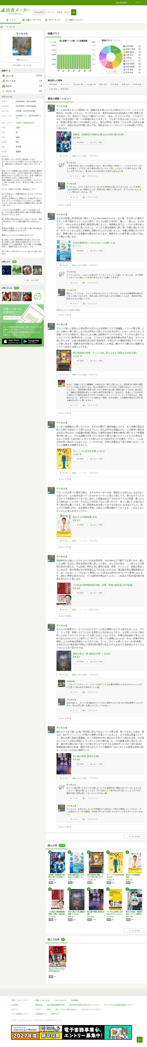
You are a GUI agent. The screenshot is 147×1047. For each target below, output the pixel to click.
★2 (83, 304)
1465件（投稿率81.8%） (25, 123)
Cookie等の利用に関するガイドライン (84, 1005)
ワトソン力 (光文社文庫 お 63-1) (89, 451)
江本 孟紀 (53, 89)
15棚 (17, 128)
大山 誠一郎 (78, 84)
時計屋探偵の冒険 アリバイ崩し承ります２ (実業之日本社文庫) (104, 353)
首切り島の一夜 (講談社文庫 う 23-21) (91, 653)
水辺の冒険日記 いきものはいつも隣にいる (94, 243)
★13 (74, 541)
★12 (74, 265)
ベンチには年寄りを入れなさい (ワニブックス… (115, 914)
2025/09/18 (93, 778)
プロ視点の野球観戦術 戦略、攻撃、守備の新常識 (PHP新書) (103, 585)
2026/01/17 (93, 265)
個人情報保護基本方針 (56, 1005)
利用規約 (74, 1000)
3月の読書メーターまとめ (22, 65)
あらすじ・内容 (96, 142)
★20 (74, 156)
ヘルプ (38, 1009)
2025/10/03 (93, 610)
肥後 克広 (103, 84)
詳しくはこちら (12, 317)
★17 (74, 675)
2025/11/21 (93, 375)
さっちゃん (71, 162)
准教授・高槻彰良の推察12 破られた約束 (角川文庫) (98, 134)
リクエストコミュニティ (90, 1009)
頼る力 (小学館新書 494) (85, 517)
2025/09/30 (93, 675)
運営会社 (38, 1005)
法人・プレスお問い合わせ (65, 1009)
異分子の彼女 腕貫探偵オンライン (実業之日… (134, 914)
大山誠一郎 (91, 84)
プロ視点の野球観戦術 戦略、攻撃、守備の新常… (57, 914)
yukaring (71, 681)
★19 (74, 473)
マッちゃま (61, 106)
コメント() (81, 156)
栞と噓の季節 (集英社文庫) (86, 756)
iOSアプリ (55, 1014)
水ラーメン (65, 84)
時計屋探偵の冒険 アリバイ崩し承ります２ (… (95, 877)
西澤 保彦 (64, 89)
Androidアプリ (41, 1014)
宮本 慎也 (115, 84)
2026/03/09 (93, 156)
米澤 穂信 (137, 84)
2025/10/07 (93, 541)
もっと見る (111, 72)
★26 (74, 778)
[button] (73, 12)
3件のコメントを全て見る (68, 310)
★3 (83, 176)
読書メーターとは (42, 1000)
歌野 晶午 (126, 84)
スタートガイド (60, 1000)
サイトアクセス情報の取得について (118, 1005)
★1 (83, 197)
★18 (74, 375)
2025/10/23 (93, 473)
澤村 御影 (53, 84)
